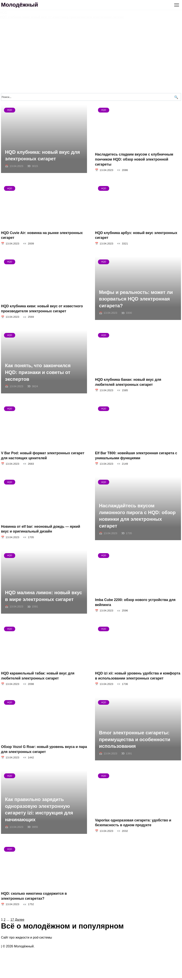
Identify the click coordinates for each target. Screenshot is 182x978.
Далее (19, 919)
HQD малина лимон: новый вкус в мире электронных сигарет (43, 596)
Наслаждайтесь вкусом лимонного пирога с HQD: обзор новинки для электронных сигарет (137, 516)
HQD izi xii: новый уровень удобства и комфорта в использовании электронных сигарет (137, 675)
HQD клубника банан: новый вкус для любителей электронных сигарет (128, 382)
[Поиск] (175, 97)
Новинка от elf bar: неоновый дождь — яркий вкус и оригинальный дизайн (40, 528)
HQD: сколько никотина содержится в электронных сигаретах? (34, 896)
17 (12, 919)
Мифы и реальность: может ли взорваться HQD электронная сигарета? (136, 298)
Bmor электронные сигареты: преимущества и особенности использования (134, 739)
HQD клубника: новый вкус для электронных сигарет (42, 155)
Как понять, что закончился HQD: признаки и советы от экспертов (38, 372)
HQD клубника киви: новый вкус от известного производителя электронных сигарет (42, 308)
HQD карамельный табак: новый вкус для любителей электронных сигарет (37, 675)
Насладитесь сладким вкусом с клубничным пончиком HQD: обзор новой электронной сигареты (134, 159)
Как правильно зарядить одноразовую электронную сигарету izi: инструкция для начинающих (39, 809)
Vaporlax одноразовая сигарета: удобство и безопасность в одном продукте (133, 822)
